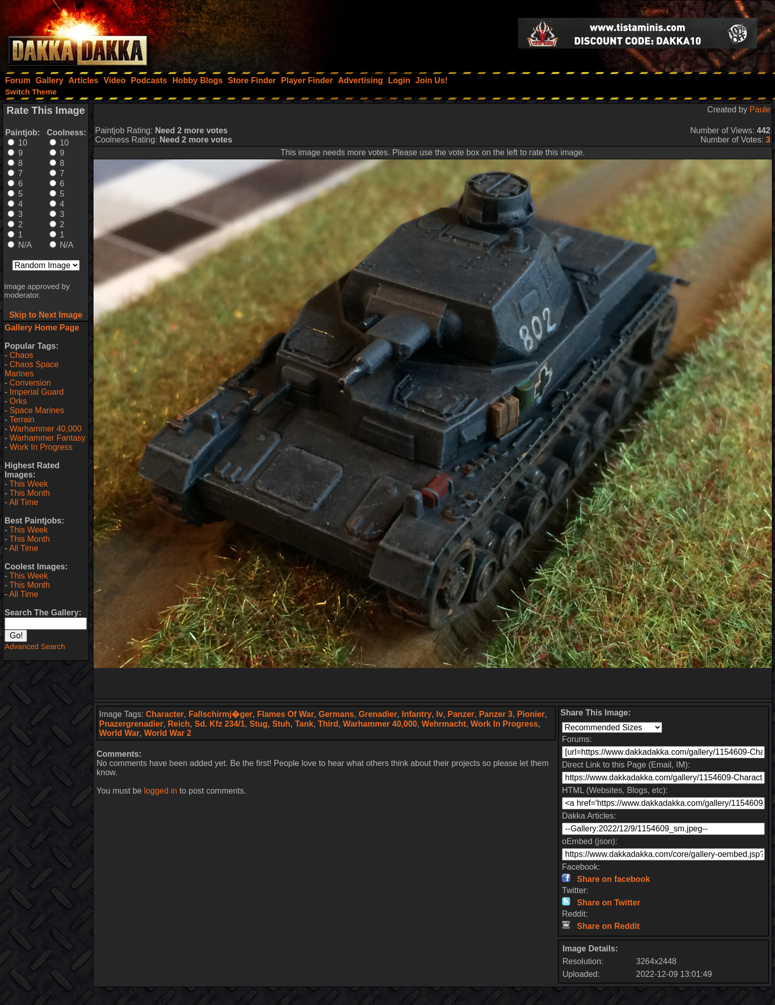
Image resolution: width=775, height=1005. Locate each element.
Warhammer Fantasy (48, 438)
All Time (23, 502)
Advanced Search (35, 646)
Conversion (30, 382)
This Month (29, 493)
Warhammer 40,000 (46, 428)
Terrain (21, 419)
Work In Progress (41, 447)
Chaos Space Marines (32, 369)
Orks (18, 401)
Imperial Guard (37, 392)
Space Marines (37, 410)
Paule (759, 109)
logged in (160, 790)
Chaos (21, 355)
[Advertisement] (432, 683)
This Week (28, 484)
